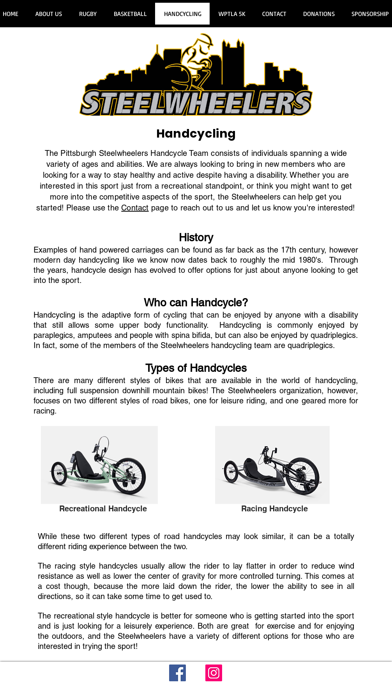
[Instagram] (213, 673)
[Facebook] (177, 673)
